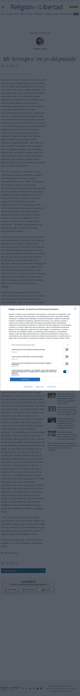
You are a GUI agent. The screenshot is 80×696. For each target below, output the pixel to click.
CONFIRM (25, 379)
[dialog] (40, 348)
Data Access (40, 387)
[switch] (66, 349)
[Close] (76, 309)
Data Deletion (28, 387)
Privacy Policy (51, 387)
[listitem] (40, 345)
